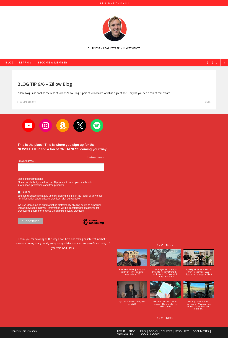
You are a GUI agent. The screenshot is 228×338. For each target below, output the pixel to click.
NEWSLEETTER (125, 333)
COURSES (166, 331)
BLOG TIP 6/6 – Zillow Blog (44, 84)
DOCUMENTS (201, 331)
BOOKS (153, 331)
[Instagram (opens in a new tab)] (212, 62)
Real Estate (24, 78)
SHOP (132, 331)
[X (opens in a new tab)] (208, 62)
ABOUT (121, 331)
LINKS (142, 331)
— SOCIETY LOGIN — (150, 333)
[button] (169, 245)
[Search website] (224, 63)
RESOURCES (182, 331)
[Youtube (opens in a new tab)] (216, 62)
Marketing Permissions (30, 178)
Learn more (37, 210)
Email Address (27, 161)
